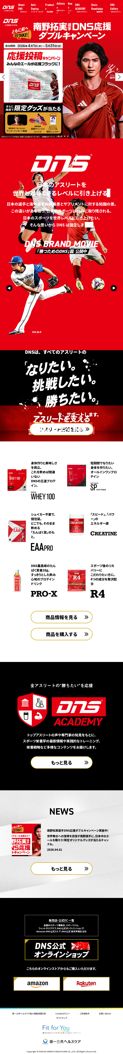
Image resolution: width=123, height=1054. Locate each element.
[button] (55, 136)
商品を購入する (61, 634)
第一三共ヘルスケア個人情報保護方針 (29, 1013)
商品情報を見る (61, 617)
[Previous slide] (4, 77)
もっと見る (61, 762)
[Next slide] (119, 77)
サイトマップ (61, 1017)
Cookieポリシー (62, 1013)
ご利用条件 (84, 1013)
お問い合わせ (105, 1013)
